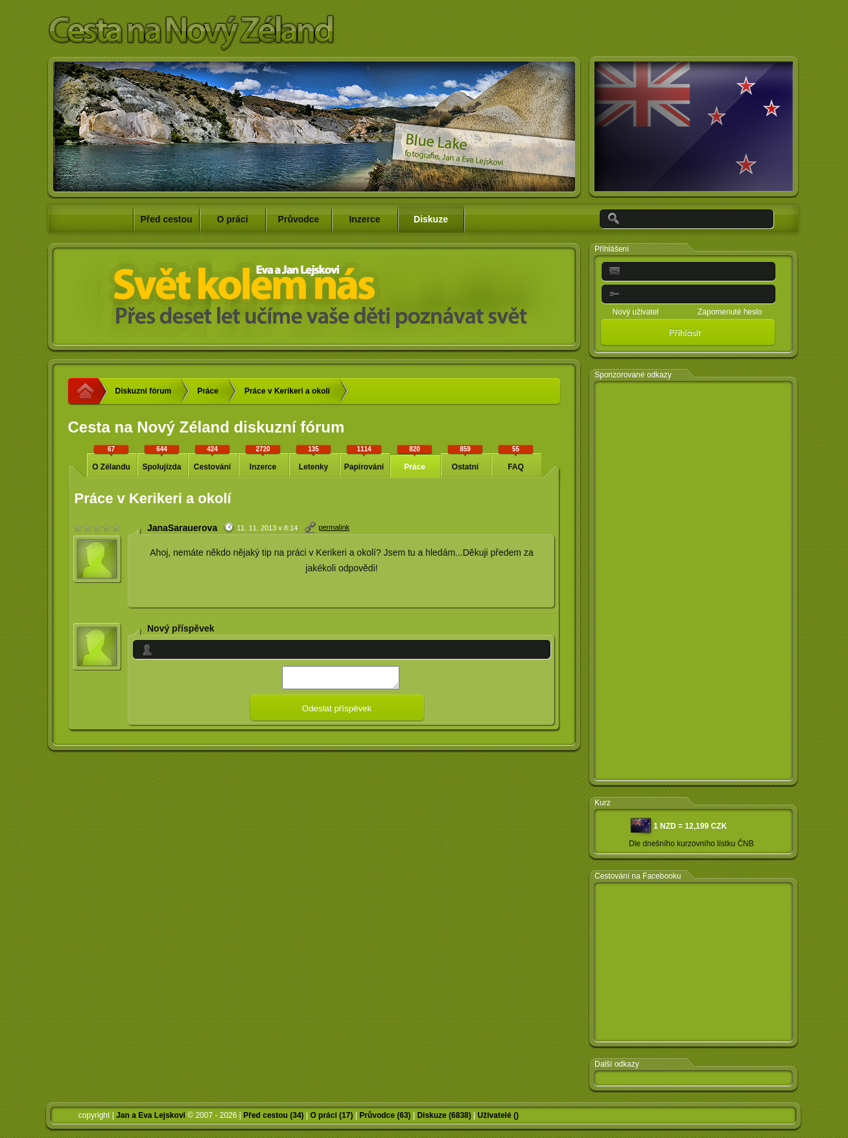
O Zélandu (111, 457)
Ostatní (465, 457)
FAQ (516, 457)
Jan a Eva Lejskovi (150, 1115)
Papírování (364, 457)
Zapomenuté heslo (730, 311)
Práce (207, 391)
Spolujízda (162, 457)
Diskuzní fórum (143, 391)
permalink (333, 527)
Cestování (212, 457)
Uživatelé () (498, 1115)
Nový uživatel (636, 311)
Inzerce (263, 457)
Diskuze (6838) (444, 1115)
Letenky (314, 457)
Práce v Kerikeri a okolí (287, 391)
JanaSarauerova (182, 528)
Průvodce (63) (384, 1115)
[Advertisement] (693, 581)
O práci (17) (331, 1115)
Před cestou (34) (273, 1115)
